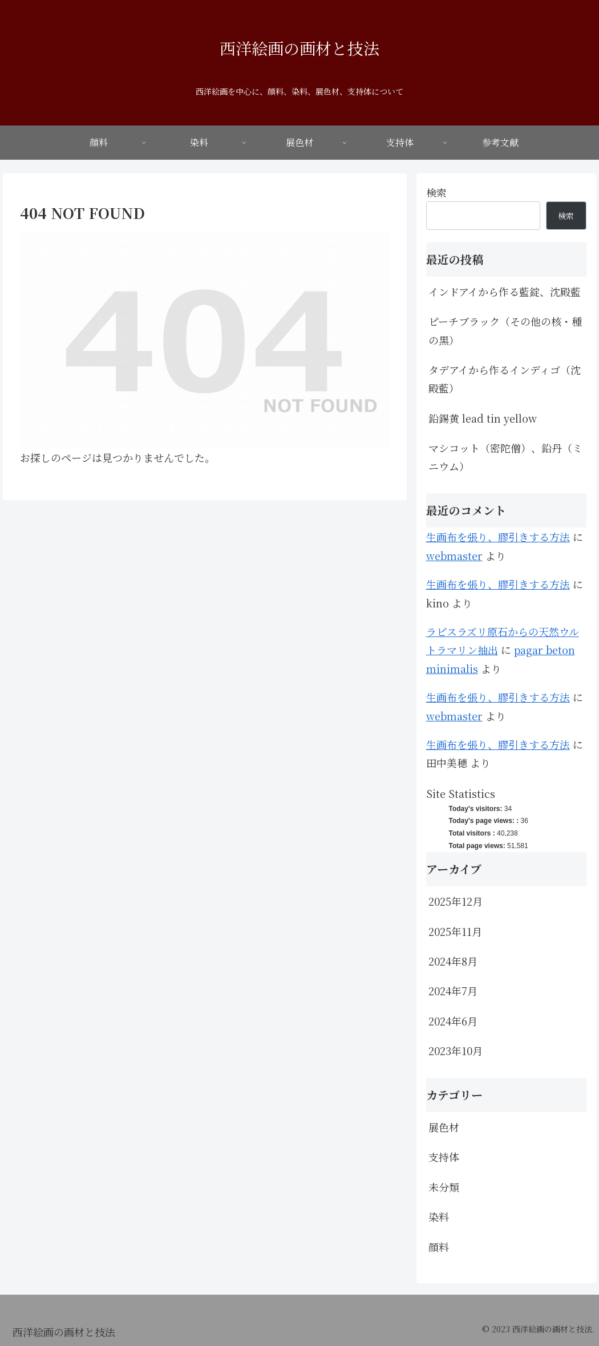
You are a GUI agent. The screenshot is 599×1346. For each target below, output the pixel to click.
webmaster (454, 555)
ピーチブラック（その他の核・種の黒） (505, 330)
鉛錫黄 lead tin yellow (482, 418)
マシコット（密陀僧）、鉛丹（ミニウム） (505, 456)
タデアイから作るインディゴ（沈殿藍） (504, 378)
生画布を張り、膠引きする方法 (498, 536)
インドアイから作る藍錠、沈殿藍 (504, 291)
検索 (436, 192)
